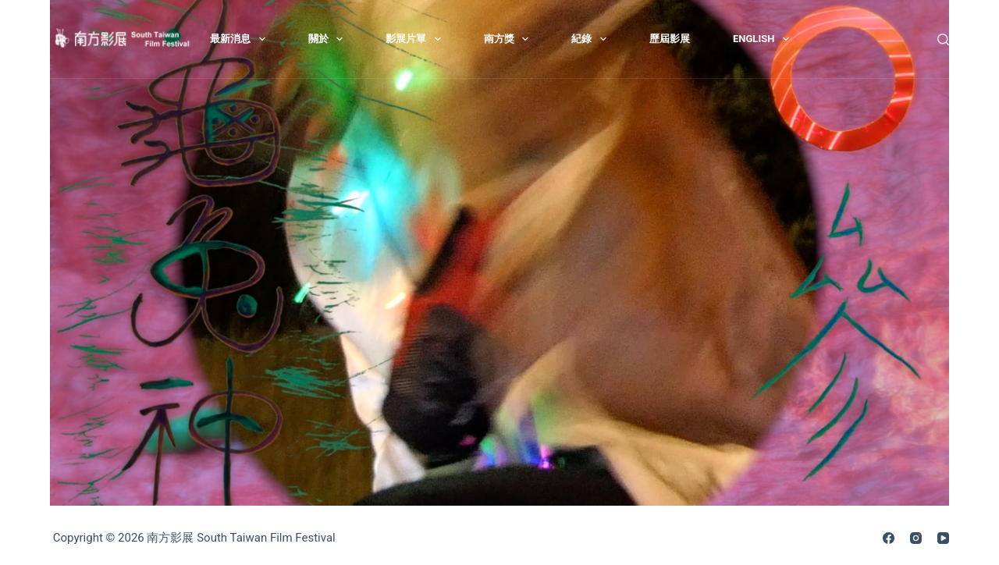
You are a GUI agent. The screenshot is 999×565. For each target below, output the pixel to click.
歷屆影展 (669, 38)
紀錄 (592, 39)
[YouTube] (943, 538)
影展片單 (416, 39)
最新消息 (241, 39)
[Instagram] (916, 538)
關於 (329, 39)
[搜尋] (943, 39)
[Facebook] (888, 538)
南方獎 (509, 39)
